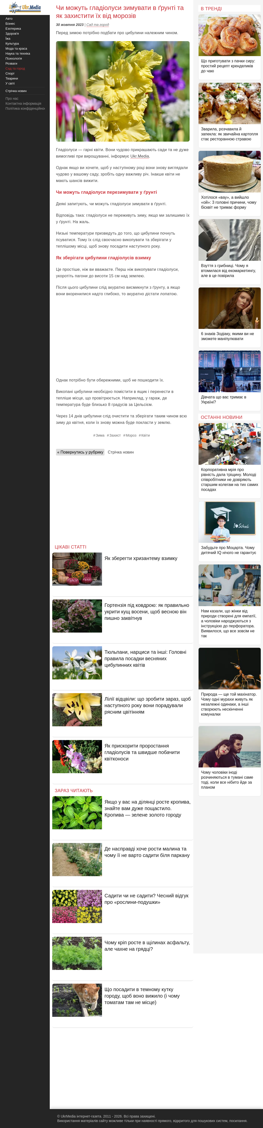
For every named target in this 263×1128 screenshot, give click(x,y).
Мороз (131, 435)
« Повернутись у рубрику (80, 452)
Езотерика (13, 28)
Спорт (10, 73)
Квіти (145, 435)
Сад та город (97, 25)
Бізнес (10, 23)
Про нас (11, 98)
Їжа (7, 38)
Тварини (11, 78)
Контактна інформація (23, 103)
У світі (10, 83)
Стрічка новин (121, 452)
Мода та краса (16, 48)
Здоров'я (12, 33)
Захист (115, 435)
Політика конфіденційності (26, 108)
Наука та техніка (17, 53)
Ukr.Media (139, 156)
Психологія (13, 58)
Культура (12, 43)
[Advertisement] (123, 337)
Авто (8, 18)
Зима (100, 435)
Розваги (11, 63)
